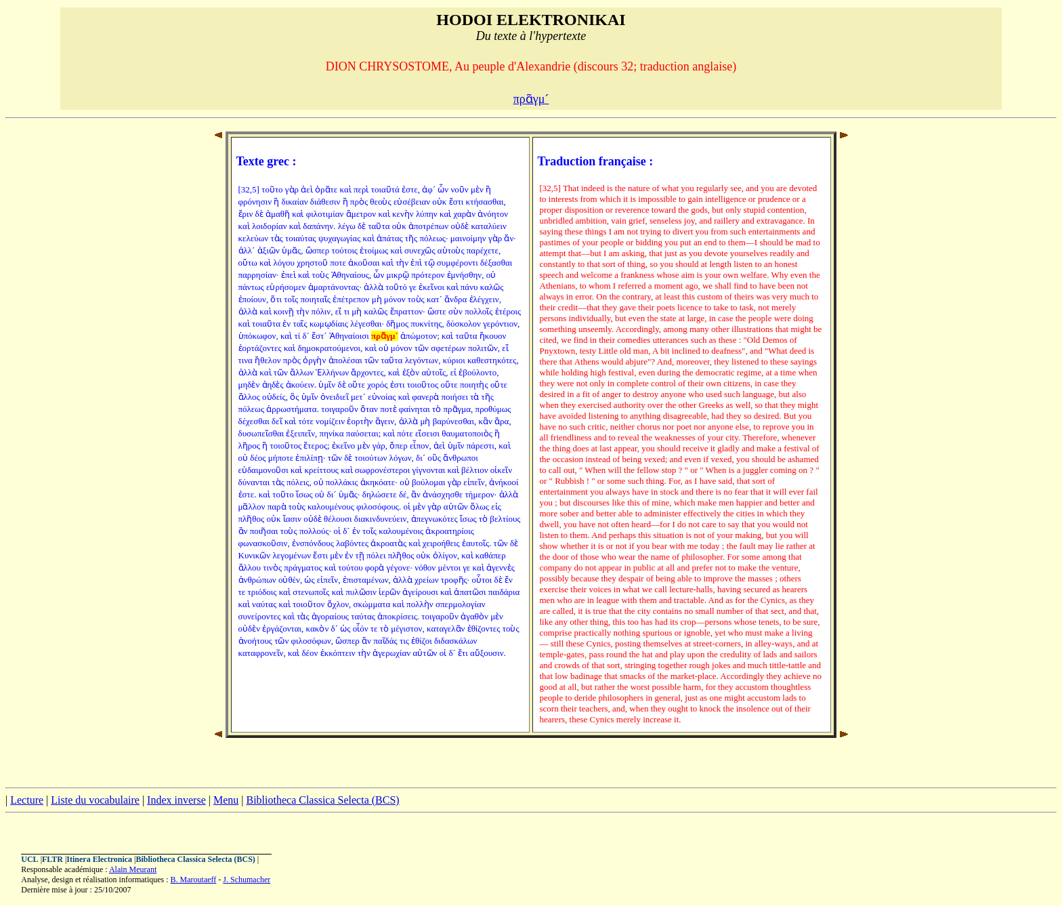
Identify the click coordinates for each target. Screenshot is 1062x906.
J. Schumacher (246, 879)
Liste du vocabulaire (95, 800)
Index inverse (176, 800)
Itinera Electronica (99, 859)
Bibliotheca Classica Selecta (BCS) (322, 800)
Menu (225, 800)
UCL (29, 859)
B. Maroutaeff (194, 879)
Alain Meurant (132, 869)
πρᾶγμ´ (531, 99)
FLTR (52, 859)
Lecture (26, 800)
